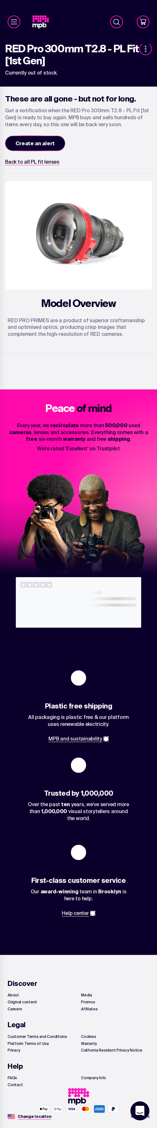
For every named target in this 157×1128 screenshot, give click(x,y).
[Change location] (34, 1116)
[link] (43, 22)
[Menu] (14, 22)
